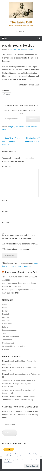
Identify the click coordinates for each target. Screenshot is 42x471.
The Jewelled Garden (22, 127)
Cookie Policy (8, 462)
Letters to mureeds (9, 330)
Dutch (4, 308)
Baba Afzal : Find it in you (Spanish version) (10, 141)
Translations (7, 340)
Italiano (5, 327)
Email (5, 211)
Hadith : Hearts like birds (18, 45)
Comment (6, 167)
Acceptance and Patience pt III (23, 380)
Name (5, 200)
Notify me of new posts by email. (17, 249)
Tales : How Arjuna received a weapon (17, 277)
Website (5, 223)
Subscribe (33, 119)
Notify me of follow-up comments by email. (21, 244)
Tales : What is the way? (26, 396)
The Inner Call (21, 22)
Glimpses (6, 320)
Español (5, 314)
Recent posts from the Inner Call (20, 272)
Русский (5, 349)
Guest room (7, 324)
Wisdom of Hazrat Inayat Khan (14, 346)
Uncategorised (8, 343)
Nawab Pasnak (27, 49)
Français (5, 317)
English (11, 127)
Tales (4, 333)
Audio (4, 305)
